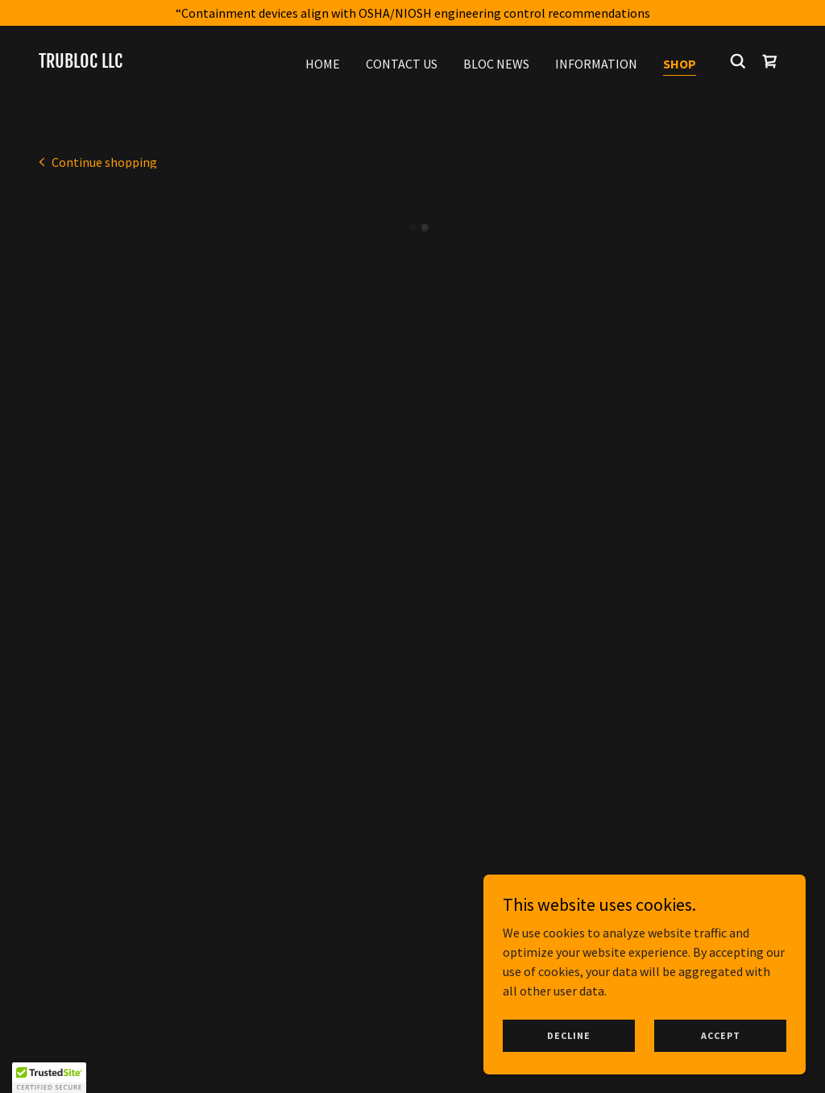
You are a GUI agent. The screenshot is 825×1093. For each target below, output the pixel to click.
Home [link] (322, 64)
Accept (720, 1035)
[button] (770, 61)
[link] (80, 63)
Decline (569, 1035)
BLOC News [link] (496, 64)
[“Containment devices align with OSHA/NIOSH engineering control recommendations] (412, 13)
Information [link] (596, 64)
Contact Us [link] (401, 64)
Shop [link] (679, 64)
